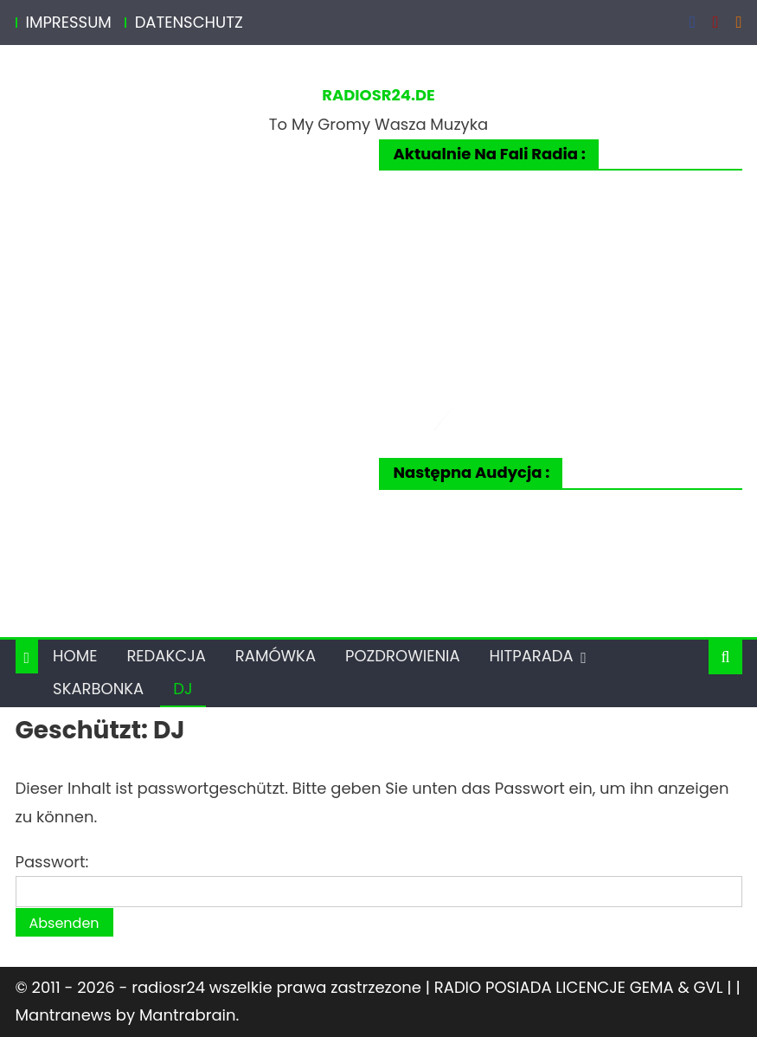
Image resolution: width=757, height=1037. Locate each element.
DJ (182, 688)
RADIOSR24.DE (378, 95)
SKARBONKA (98, 688)
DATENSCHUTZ (189, 22)
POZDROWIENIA (402, 656)
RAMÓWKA (275, 656)
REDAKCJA (165, 656)
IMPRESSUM (69, 22)
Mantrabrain (187, 1015)
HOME (75, 656)
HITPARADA (532, 656)
